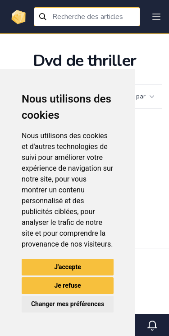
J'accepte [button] (67, 267)
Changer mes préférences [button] (67, 304)
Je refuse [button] (67, 285)
